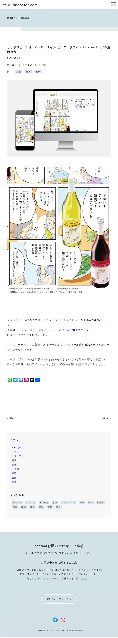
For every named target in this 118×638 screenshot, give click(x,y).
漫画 (44, 65)
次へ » (107, 418)
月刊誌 (15, 469)
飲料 (38, 71)
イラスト (17, 452)
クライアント (29, 65)
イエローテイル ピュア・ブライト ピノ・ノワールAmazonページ (48, 329)
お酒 (18, 71)
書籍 (14, 464)
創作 (82, 502)
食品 (50, 507)
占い (90, 502)
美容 (32, 507)
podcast (17, 502)
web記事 (17, 447)
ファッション (68, 502)
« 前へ (11, 418)
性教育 (100, 502)
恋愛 (15, 507)
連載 (14, 482)
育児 (41, 507)
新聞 (14, 460)
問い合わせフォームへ (59, 599)
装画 (14, 477)
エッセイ (44, 502)
